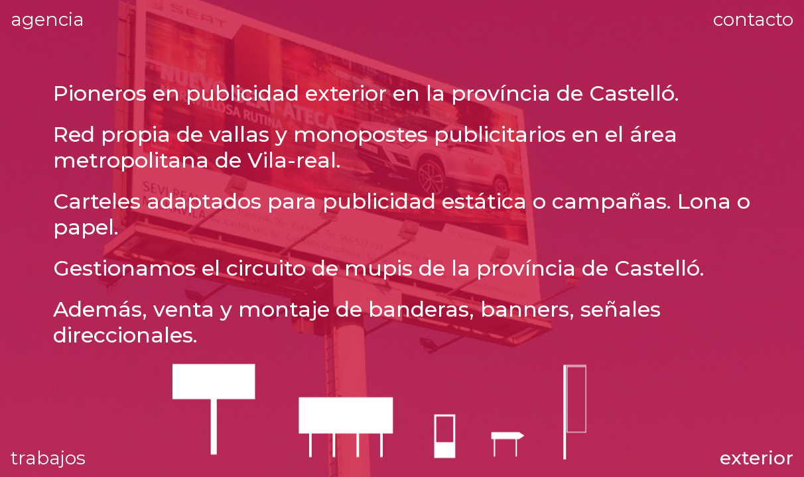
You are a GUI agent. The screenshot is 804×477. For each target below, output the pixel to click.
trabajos (48, 458)
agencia (88, 17)
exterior (756, 458)
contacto (753, 19)
